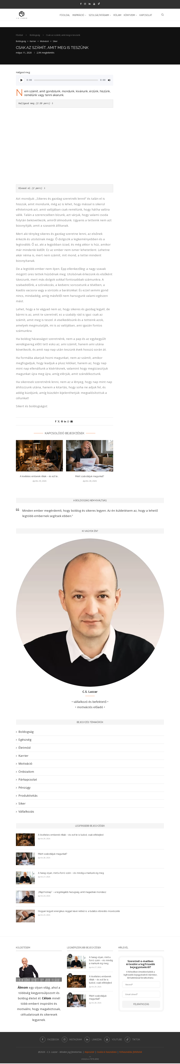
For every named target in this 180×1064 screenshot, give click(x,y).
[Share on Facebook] (55, 422)
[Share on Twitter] (59, 422)
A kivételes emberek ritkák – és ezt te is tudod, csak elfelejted (69, 835)
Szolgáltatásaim (99, 15)
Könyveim (129, 15)
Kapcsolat (145, 15)
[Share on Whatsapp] (68, 422)
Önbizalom (26, 772)
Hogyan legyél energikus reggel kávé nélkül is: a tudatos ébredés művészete (77, 912)
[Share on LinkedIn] (65, 422)
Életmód (24, 748)
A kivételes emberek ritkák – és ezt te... (39, 477)
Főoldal (65, 15)
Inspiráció (78, 15)
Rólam (117, 15)
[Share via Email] (71, 422)
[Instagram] (85, 3)
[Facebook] (80, 3)
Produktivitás (28, 796)
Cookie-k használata (107, 1052)
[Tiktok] (99, 3)
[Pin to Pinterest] (62, 422)
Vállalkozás (26, 812)
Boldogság (35, 35)
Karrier (23, 756)
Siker (22, 804)
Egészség (24, 740)
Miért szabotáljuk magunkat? (89, 477)
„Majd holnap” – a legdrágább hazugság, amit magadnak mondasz (72, 892)
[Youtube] (94, 3)
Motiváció (25, 764)
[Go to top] (90, 1059)
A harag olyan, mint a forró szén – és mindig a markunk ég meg (70, 873)
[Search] (162, 15)
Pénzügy (24, 788)
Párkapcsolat (27, 780)
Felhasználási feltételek (130, 1052)
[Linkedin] (89, 3)
